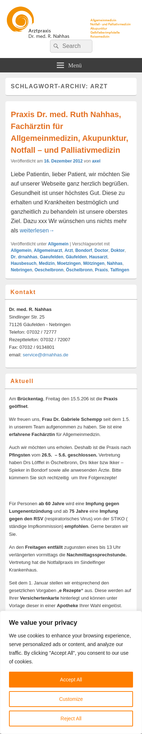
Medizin (47, 263)
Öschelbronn (79, 269)
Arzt (68, 250)
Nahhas (114, 263)
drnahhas (27, 256)
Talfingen (119, 269)
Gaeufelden (51, 256)
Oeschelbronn (49, 269)
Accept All (71, 679)
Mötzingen (93, 263)
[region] (71, 672)
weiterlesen (37, 230)
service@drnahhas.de (45, 354)
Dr (13, 256)
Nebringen (21, 269)
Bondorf (83, 250)
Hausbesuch (23, 263)
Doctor (102, 250)
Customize (71, 699)
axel (96, 161)
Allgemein (58, 243)
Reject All (70, 718)
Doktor (118, 250)
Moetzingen (69, 263)
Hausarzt (98, 256)
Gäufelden (76, 256)
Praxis (101, 269)
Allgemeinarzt (48, 250)
